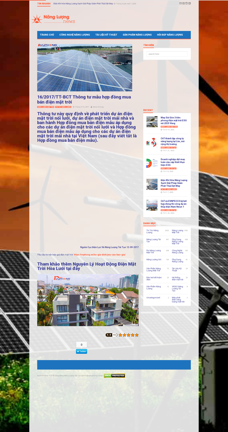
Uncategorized (153, 298)
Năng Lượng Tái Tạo (168, 147)
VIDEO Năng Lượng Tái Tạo (177, 288)
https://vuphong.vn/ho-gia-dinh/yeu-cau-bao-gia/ (100, 254)
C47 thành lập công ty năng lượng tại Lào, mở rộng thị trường (172, 141)
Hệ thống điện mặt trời (177, 278)
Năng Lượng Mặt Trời (46, 107)
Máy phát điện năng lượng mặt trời (178, 300)
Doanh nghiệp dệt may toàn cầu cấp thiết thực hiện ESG (173, 162)
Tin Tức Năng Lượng (63, 107)
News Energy (98, 107)
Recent (148, 110)
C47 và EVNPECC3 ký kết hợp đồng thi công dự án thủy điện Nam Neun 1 (174, 204)
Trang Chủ (47, 34)
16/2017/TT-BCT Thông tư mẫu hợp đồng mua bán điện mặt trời (84, 99)
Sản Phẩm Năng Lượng (137, 34)
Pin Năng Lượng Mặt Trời (153, 251)
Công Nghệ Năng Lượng (74, 34)
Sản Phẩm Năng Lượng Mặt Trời (153, 269)
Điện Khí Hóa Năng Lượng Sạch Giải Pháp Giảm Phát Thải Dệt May (83, 3)
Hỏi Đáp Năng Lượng (170, 34)
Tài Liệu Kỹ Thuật (106, 34)
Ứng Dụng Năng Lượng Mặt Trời (177, 241)
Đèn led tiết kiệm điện (154, 278)
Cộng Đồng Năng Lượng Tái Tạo (68, 376)
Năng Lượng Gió (153, 259)
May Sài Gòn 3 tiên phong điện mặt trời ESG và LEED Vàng (174, 120)
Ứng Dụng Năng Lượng (177, 260)
